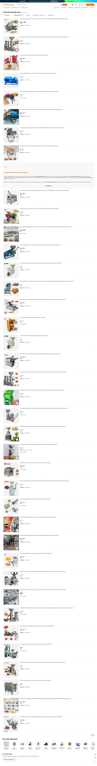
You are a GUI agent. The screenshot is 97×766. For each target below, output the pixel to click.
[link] (95, 754)
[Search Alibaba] (38, 4)
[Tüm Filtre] (6, 15)
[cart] (76, 4)
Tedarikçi (29, 25)
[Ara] (64, 5)
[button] (61, 4)
